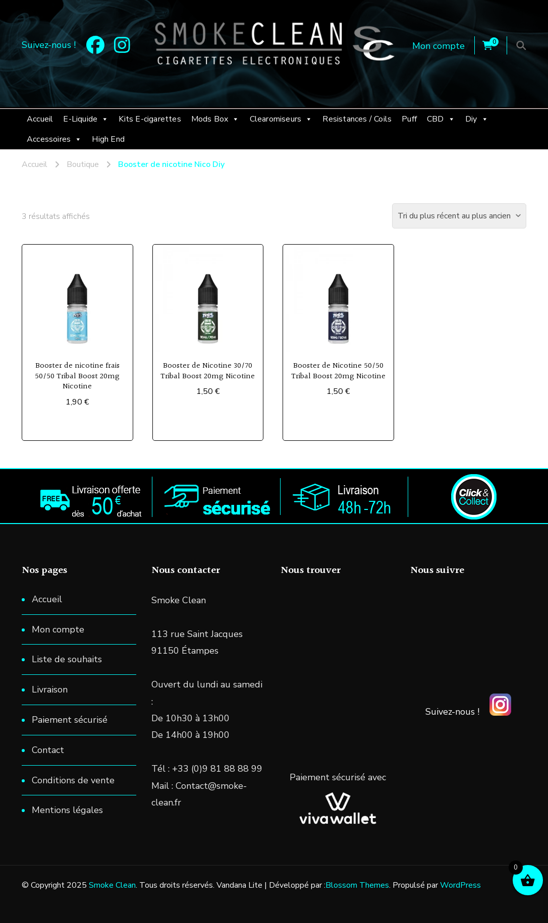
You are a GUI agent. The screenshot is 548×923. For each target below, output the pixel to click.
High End (108, 139)
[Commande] (459, 215)
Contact (48, 750)
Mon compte (438, 46)
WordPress (460, 885)
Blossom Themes (357, 885)
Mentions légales (67, 810)
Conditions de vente (73, 780)
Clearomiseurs (281, 119)
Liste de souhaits (67, 659)
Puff (409, 119)
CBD (441, 119)
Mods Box (215, 119)
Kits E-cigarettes (150, 119)
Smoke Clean (112, 885)
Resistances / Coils (357, 119)
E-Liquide (85, 119)
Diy (476, 119)
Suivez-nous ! (452, 712)
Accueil (40, 119)
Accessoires (54, 139)
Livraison (50, 689)
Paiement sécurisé (69, 720)
